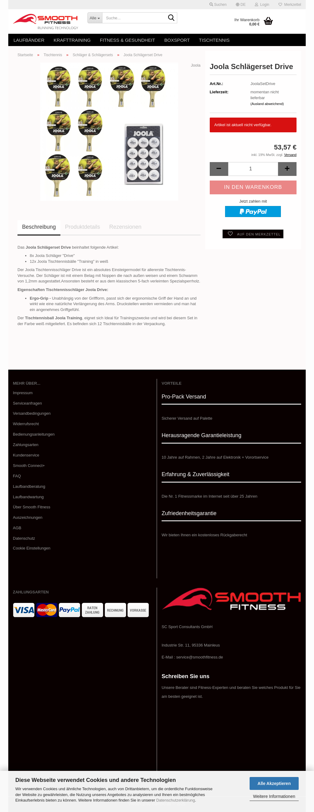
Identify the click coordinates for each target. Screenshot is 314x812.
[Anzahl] (253, 169)
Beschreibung (39, 227)
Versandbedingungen (32, 413)
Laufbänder (28, 40)
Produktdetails (82, 227)
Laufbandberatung (29, 486)
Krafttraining (72, 40)
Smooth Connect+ (29, 465)
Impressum (23, 392)
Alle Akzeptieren (274, 783)
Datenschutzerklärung (175, 800)
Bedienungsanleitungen (34, 434)
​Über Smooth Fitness (31, 507)
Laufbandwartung (28, 497)
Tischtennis (214, 40)
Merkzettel (289, 4)
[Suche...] (94, 17)
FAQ (17, 476)
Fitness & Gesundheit (127, 40)
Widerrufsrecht (26, 424)
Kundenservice (26, 455)
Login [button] (262, 4)
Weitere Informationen (274, 796)
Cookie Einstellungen (31, 548)
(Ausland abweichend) (267, 104)
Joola (196, 65)
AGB (17, 528)
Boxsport (177, 40)
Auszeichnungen (27, 517)
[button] (240, 4)
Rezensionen (125, 227)
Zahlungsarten (25, 444)
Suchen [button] (218, 4)
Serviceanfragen (27, 403)
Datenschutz (24, 538)
